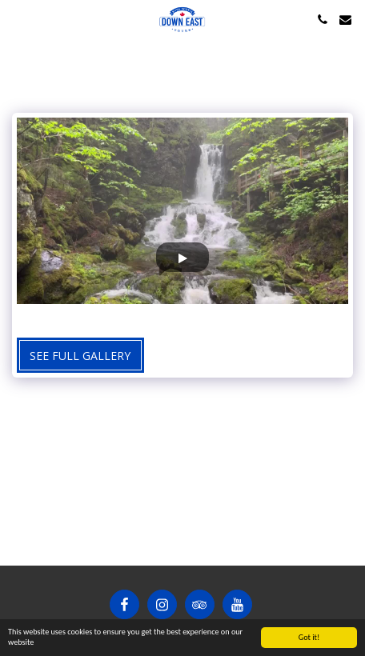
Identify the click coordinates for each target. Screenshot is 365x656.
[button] (17, 18)
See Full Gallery (80, 355)
